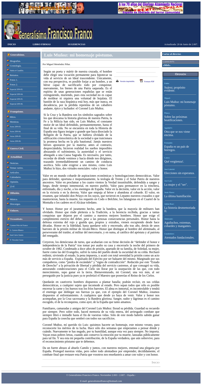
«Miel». (166, 65)
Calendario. (15, 177)
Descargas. (15, 204)
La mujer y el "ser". (176, 184)
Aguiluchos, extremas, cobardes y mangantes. (177, 224)
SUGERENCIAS (76, 44)
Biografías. (15, 61)
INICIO (12, 44)
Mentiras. (14, 121)
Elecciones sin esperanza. (179, 173)
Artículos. (15, 172)
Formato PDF (149, 82)
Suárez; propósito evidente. (174, 89)
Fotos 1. (14, 79)
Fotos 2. (14, 84)
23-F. (12, 186)
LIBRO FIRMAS (41, 44)
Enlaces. (14, 210)
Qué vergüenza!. (174, 161)
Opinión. (14, 181)
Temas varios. (16, 167)
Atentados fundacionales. (179, 237)
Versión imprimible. (127, 81)
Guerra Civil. (17, 148)
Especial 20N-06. (16, 104)
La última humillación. (178, 196)
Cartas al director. (171, 54)
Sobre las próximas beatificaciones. (175, 118)
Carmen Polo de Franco (19, 225)
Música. (14, 199)
